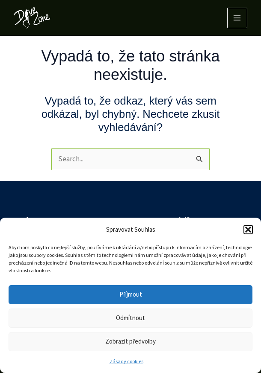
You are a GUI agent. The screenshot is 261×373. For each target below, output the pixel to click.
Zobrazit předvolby (130, 341)
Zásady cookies (126, 361)
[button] (248, 229)
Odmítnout (130, 318)
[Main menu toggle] (237, 18)
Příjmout (130, 294)
